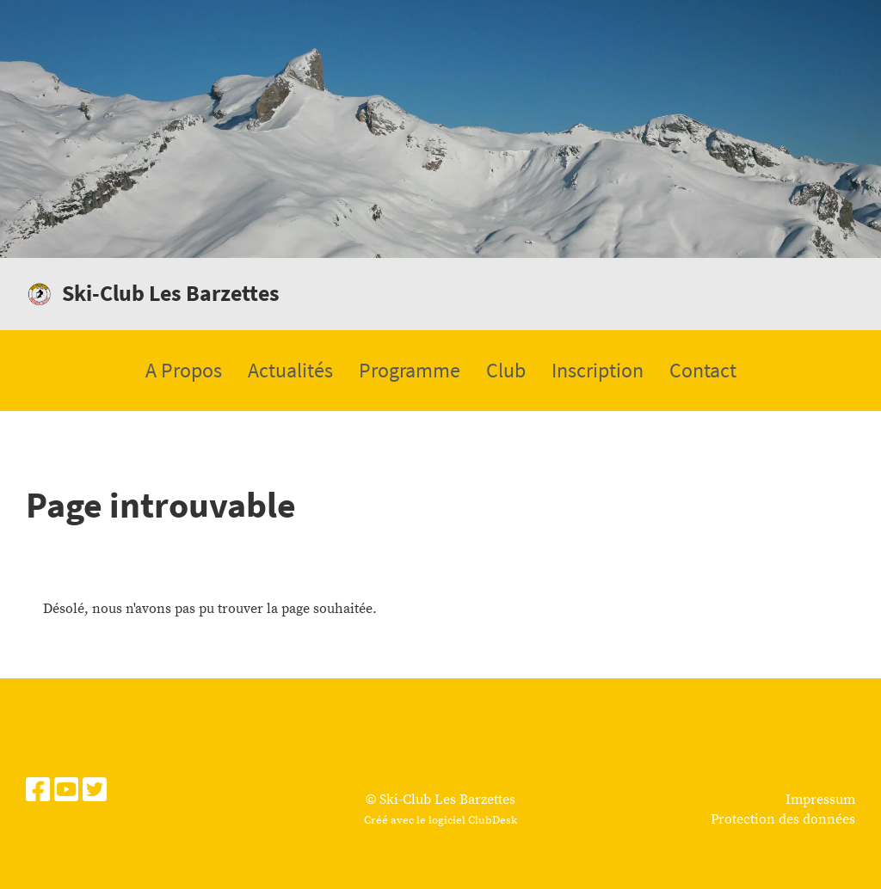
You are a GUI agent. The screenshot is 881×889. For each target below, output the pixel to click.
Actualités (290, 370)
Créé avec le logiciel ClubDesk (440, 820)
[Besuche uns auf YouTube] (66, 792)
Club (506, 370)
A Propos (183, 370)
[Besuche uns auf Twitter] (95, 792)
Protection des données (783, 819)
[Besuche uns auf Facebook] (38, 792)
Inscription (597, 370)
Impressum (820, 799)
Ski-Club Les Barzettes (171, 293)
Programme (409, 370)
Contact (702, 370)
